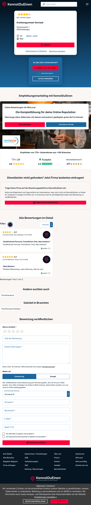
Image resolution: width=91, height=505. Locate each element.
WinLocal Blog (81, 461)
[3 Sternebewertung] (13, 331)
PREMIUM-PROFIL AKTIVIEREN (45, 68)
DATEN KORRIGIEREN (45, 79)
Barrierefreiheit (60, 469)
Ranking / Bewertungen (34, 469)
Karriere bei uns (81, 465)
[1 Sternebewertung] (5, 331)
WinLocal (79, 458)
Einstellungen (41, 454)
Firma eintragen (9, 465)
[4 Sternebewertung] (18, 331)
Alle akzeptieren (59, 501)
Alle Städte (7, 454)
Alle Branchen (8, 458)
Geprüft (45, 248)
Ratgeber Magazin (10, 461)
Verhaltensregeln (48, 367)
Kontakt (57, 465)
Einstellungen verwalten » (45, 497)
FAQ (26, 465)
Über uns (57, 454)
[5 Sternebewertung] (22, 331)
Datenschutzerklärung (16, 437)
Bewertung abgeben (57, 51)
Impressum (79, 454)
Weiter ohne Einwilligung (35, 501)
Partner (57, 461)
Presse (57, 458)
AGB (10, 434)
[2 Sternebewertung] (9, 331)
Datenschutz (30, 454)
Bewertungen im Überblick (36, 51)
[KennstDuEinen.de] (17, 4)
